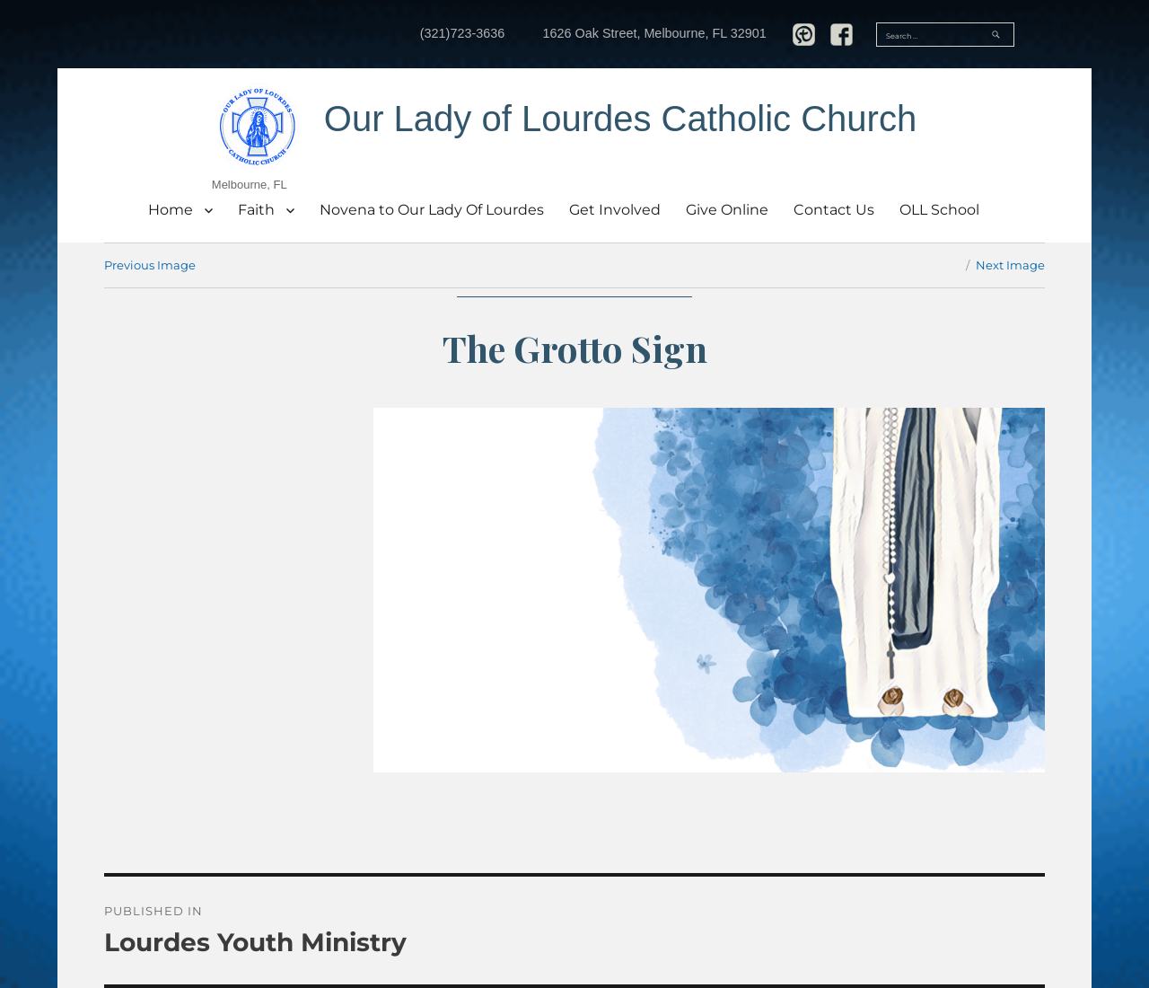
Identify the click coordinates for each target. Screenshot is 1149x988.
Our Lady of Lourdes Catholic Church (620, 118)
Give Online (727, 209)
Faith (256, 209)
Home (170, 209)
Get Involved (615, 209)
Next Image (1010, 265)
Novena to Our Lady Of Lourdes (432, 209)
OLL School (939, 209)
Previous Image (150, 265)
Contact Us (834, 209)
